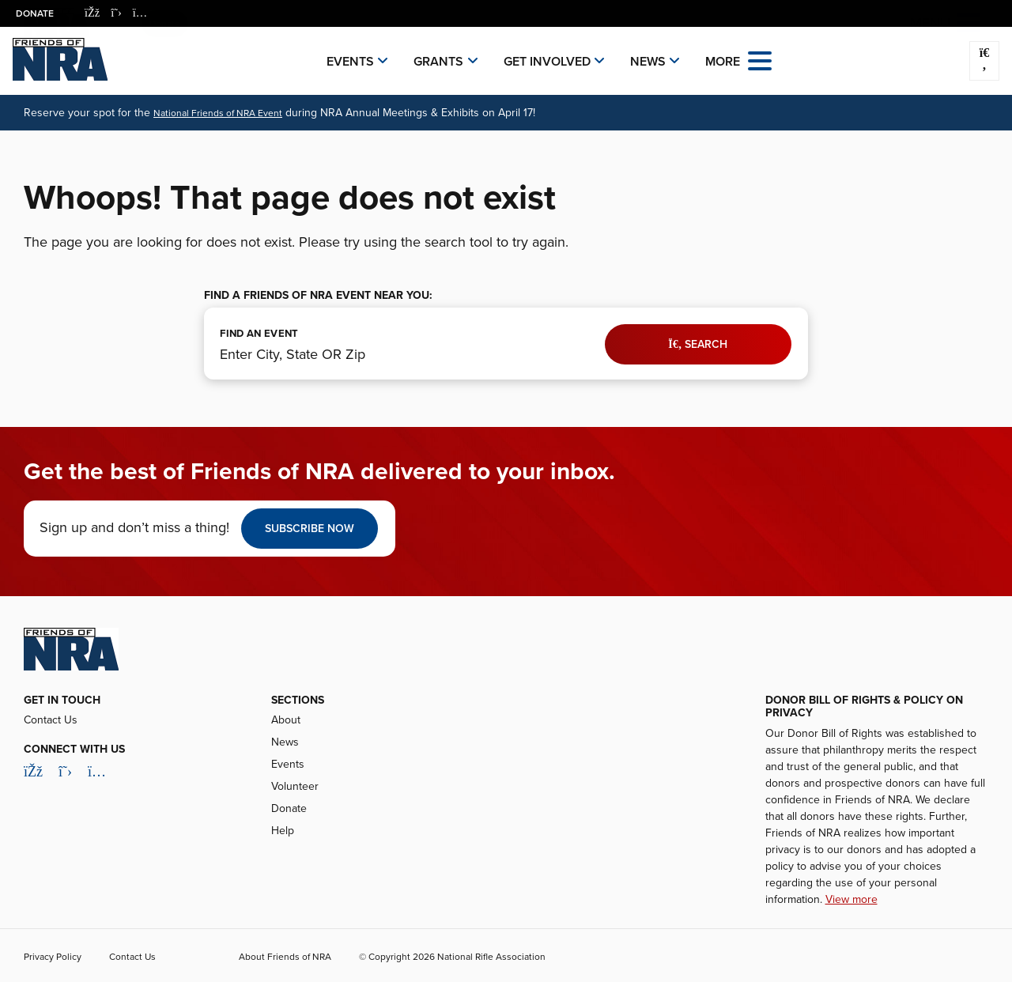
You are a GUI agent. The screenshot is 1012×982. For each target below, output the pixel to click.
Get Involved (547, 62)
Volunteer (295, 786)
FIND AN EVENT (259, 333)
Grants (438, 62)
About (285, 720)
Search (697, 344)
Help (282, 830)
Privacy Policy (52, 956)
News (648, 62)
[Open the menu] (760, 59)
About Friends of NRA (285, 956)
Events (350, 62)
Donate (35, 13)
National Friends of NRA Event (217, 113)
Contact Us (50, 720)
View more (851, 899)
